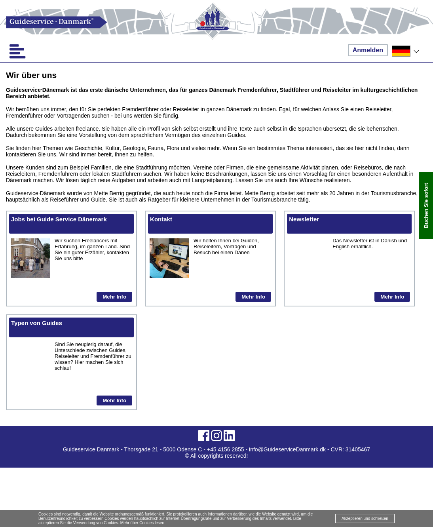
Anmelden (368, 50)
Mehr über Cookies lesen (142, 523)
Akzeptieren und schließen (365, 518)
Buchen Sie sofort (426, 205)
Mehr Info (114, 297)
